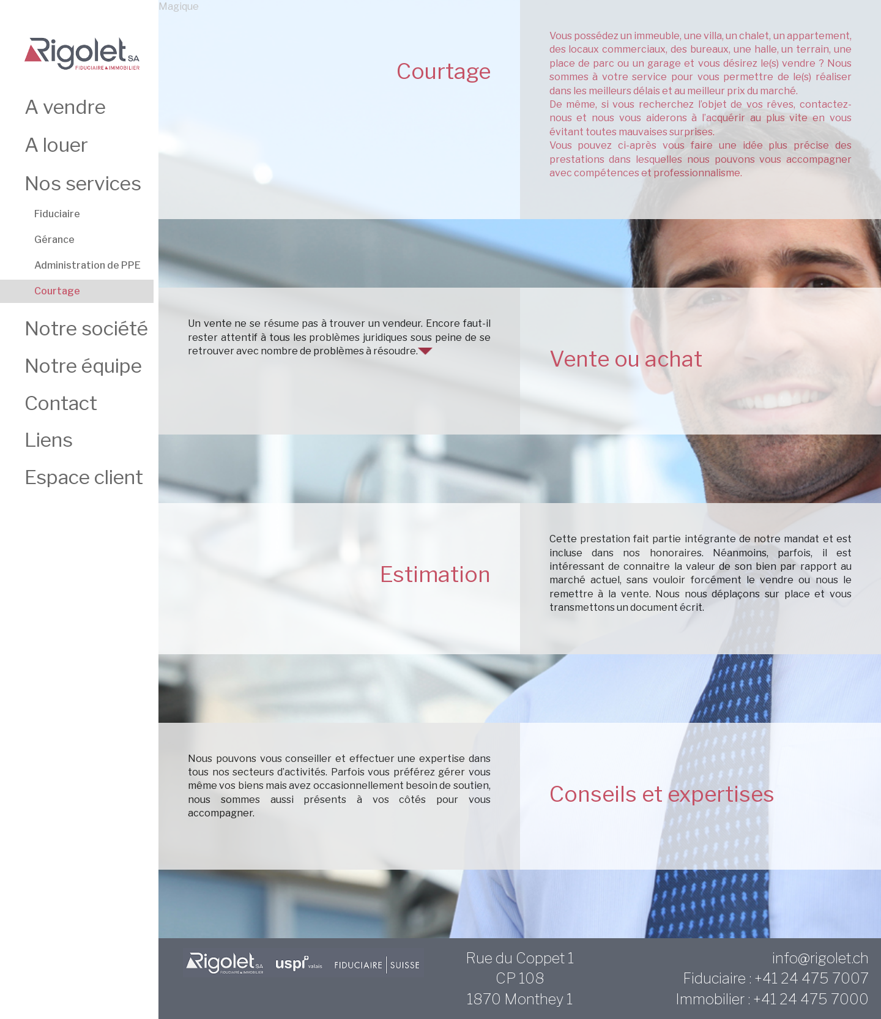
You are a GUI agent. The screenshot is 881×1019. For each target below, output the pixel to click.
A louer (56, 145)
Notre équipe (83, 366)
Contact (60, 403)
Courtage (57, 291)
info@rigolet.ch (820, 958)
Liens (48, 440)
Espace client (83, 477)
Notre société (86, 328)
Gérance (54, 239)
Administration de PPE (87, 265)
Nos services (82, 183)
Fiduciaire (57, 214)
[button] (425, 351)
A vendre (65, 107)
